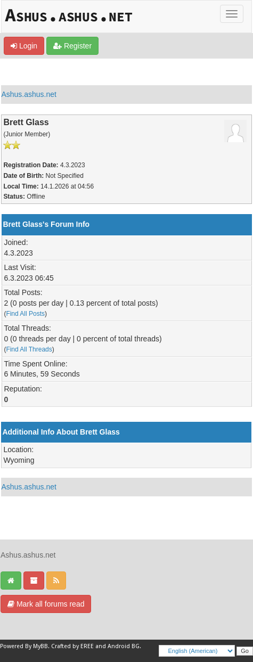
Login (24, 46)
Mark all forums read (45, 604)
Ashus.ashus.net (28, 94)
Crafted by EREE (72, 646)
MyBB (40, 646)
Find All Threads (29, 349)
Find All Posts (25, 313)
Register (72, 46)
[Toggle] (231, 14)
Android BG (124, 646)
